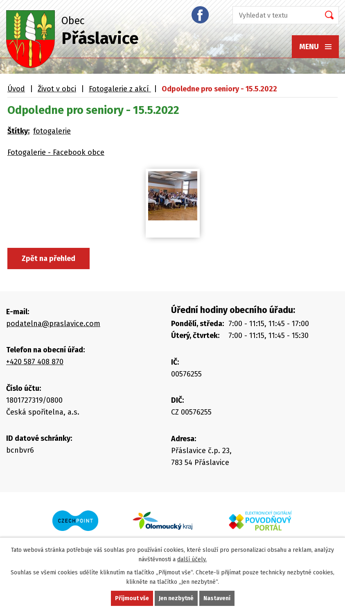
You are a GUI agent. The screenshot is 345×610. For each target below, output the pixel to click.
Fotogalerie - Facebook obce (55, 152)
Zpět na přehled (48, 258)
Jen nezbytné (176, 598)
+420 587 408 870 (34, 361)
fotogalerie (52, 131)
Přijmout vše (132, 598)
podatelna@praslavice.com (53, 323)
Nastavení (216, 598)
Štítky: (18, 131)
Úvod (16, 88)
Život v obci (57, 88)
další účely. (192, 559)
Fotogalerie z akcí (120, 88)
